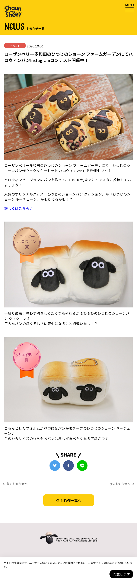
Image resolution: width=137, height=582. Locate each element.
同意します (121, 574)
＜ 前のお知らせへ (15, 484)
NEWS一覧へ (68, 500)
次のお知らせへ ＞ (122, 484)
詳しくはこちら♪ (18, 208)
